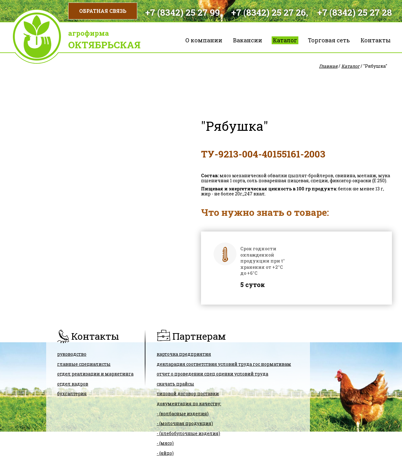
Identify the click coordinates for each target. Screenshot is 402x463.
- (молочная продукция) (185, 423)
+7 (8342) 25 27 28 (354, 12)
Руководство (71, 354)
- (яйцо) (165, 453)
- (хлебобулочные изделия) (188, 433)
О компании (203, 40)
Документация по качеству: (189, 404)
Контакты (376, 40)
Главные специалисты (84, 364)
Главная (328, 66)
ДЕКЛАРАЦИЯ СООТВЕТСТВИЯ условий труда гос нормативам (224, 364)
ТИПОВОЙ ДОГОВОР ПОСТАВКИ (188, 393)
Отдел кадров (72, 384)
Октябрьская (104, 45)
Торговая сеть (329, 40)
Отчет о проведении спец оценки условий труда (212, 374)
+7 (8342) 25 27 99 (182, 12)
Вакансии (247, 40)
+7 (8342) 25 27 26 (268, 12)
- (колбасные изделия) (183, 414)
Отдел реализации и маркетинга (95, 374)
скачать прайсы (175, 384)
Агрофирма (88, 33)
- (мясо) (165, 443)
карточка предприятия (184, 354)
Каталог (285, 40)
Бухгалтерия (72, 393)
